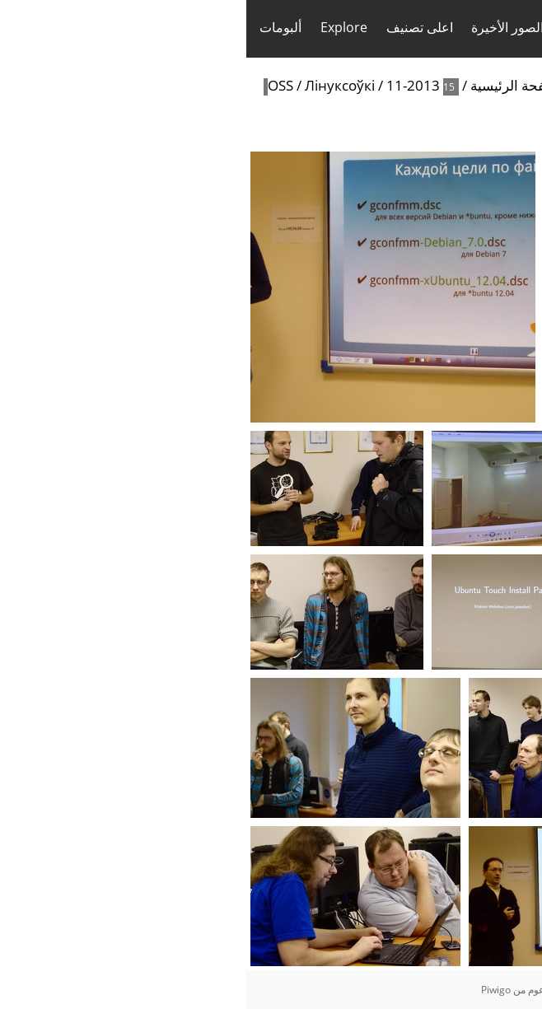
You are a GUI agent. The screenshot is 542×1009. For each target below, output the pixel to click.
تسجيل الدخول (493, 28)
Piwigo (249, 990)
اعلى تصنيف (173, 27)
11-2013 (167, 85)
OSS (34, 85)
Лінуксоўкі (93, 85)
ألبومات (34, 27)
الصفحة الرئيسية (272, 85)
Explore (97, 27)
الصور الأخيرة (261, 27)
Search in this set (443, 125)
